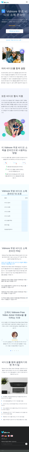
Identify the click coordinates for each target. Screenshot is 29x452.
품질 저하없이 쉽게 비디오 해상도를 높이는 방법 (15, 419)
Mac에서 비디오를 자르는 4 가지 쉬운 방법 (13, 416)
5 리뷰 (18, 25)
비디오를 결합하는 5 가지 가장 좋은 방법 (13, 401)
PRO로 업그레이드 (14, 31)
